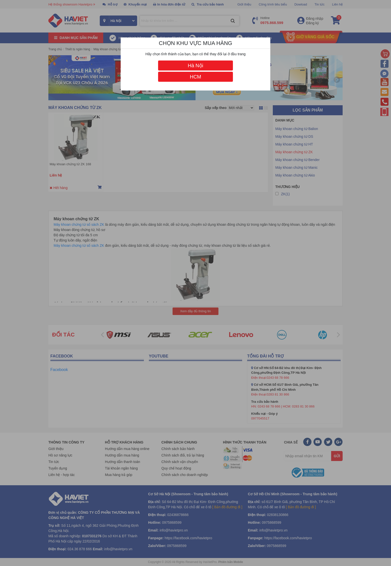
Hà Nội (195, 65)
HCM (195, 77)
